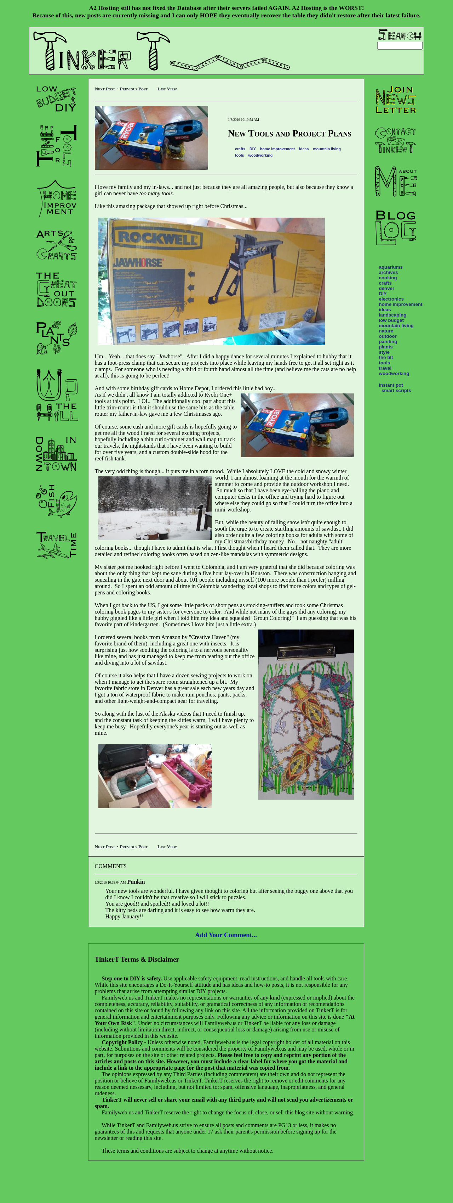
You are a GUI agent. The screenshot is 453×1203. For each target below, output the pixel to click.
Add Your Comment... (226, 935)
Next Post (105, 88)
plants (386, 346)
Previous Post (134, 88)
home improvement (277, 149)
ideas (304, 149)
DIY (253, 149)
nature (386, 331)
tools (239, 155)
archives (388, 272)
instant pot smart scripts (395, 387)
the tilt (386, 357)
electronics (391, 299)
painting (388, 341)
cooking (388, 277)
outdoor (388, 336)
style (384, 352)
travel (385, 368)
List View (167, 88)
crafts (240, 149)
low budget (391, 320)
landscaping (393, 315)
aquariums (391, 267)
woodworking (260, 155)
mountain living (327, 149)
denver (387, 288)
